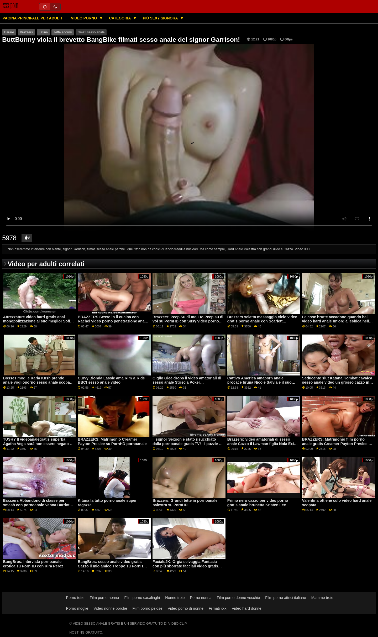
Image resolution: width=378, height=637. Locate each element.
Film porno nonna (104, 598)
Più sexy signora (161, 18)
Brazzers (26, 32)
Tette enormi (63, 32)
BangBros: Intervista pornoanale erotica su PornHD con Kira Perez (33, 564)
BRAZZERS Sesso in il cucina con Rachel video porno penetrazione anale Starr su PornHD (113, 321)
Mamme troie (322, 598)
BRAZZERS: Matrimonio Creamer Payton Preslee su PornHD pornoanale (112, 441)
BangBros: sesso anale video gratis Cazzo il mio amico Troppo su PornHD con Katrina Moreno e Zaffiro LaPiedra (112, 566)
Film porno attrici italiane (285, 598)
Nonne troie (175, 598)
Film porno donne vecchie (238, 598)
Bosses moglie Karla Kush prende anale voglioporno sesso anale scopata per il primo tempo (38, 382)
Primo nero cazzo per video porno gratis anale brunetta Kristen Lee (257, 502)
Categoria (120, 18)
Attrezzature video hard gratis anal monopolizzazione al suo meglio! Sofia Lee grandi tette (37, 321)
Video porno (84, 18)
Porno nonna (201, 598)
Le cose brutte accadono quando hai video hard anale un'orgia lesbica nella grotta (336, 321)
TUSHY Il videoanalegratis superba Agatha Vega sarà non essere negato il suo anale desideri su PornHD (37, 443)
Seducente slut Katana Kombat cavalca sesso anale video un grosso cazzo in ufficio (337, 382)
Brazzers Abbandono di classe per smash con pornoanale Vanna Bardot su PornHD (36, 504)
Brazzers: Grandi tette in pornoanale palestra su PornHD (185, 502)
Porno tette (75, 598)
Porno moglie (77, 608)
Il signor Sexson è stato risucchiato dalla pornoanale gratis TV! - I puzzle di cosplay (187, 443)
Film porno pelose (147, 608)
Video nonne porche (110, 608)
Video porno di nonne (185, 608)
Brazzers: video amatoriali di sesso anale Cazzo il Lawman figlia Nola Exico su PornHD (262, 443)
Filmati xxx (218, 608)
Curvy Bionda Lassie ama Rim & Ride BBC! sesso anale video (111, 380)
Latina (43, 32)
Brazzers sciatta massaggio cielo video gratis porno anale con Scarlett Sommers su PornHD (262, 321)
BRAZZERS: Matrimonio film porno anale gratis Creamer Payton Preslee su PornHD (337, 443)
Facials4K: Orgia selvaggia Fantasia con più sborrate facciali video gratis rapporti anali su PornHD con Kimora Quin (186, 568)
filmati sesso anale (91, 32)
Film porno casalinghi (142, 598)
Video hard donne (246, 608)
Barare (9, 32)
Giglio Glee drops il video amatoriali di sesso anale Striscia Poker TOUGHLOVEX (187, 382)
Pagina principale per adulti (32, 18)
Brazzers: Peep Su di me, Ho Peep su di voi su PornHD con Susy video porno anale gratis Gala (188, 321)
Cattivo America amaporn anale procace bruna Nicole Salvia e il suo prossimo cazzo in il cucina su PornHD (262, 382)
